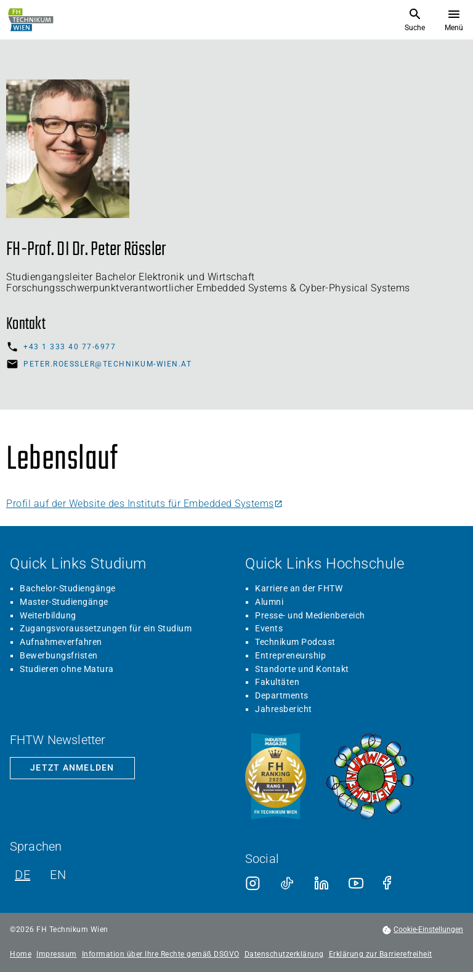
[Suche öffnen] (415, 20)
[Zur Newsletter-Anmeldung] (72, 768)
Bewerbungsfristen (59, 655)
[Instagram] (252, 883)
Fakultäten (277, 682)
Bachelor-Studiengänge (68, 588)
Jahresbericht (283, 709)
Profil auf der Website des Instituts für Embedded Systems (144, 503)
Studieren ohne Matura (67, 669)
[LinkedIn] (321, 883)
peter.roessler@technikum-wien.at (107, 364)
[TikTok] (287, 883)
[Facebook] (390, 883)
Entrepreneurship (290, 655)
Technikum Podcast (295, 642)
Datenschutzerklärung (284, 954)
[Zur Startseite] (31, 19)
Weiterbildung (48, 615)
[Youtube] (356, 883)
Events (269, 628)
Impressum (56, 954)
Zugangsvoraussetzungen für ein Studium (106, 628)
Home (20, 954)
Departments (282, 695)
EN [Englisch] (58, 874)
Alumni (269, 602)
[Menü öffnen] (454, 20)
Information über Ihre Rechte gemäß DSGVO (161, 954)
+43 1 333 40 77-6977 (69, 346)
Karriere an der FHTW (298, 588)
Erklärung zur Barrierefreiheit (380, 954)
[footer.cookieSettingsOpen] (422, 930)
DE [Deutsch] (22, 874)
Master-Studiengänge (64, 602)
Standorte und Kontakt (302, 669)
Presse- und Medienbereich (310, 615)
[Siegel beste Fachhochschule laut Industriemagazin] (275, 777)
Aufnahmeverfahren (61, 642)
